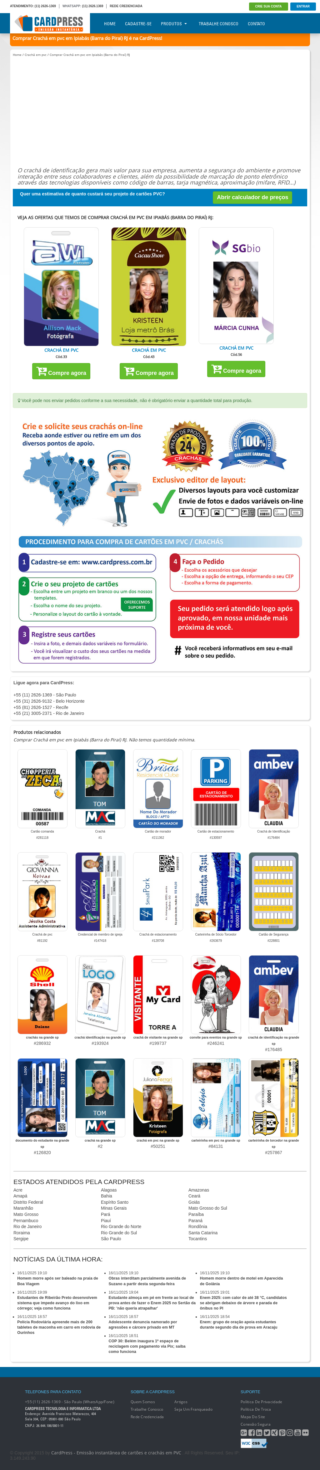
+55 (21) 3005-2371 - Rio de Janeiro (48, 713)
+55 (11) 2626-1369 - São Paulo (44, 694)
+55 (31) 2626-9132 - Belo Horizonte (49, 701)
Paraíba (196, 1214)
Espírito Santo (114, 1202)
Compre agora (61, 370)
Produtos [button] (174, 24)
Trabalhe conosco (147, 1409)
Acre (17, 1189)
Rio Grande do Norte (121, 1226)
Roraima (21, 1232)
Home (110, 24)
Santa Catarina (203, 1232)
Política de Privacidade (261, 1401)
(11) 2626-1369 (45, 6)
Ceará (194, 1195)
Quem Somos (143, 1401)
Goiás (194, 1202)
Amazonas (198, 1189)
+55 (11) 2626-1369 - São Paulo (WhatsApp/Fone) (69, 1401)
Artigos (181, 1401)
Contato (256, 24)
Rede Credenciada (147, 1416)
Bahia (106, 1195)
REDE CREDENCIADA (126, 6)
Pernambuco (25, 1220)
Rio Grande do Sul (119, 1232)
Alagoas (109, 1189)
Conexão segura (256, 1424)
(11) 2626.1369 (92, 6)
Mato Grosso (25, 1214)
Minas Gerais (114, 1208)
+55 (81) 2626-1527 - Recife (40, 707)
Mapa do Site (253, 1416)
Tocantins (197, 1238)
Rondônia (197, 1226)
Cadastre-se (138, 24)
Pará (105, 1214)
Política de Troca (256, 1409)
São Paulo (111, 1238)
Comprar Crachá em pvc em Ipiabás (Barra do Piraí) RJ (90, 54)
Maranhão (23, 1208)
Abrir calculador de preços (252, 197)
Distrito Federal (28, 1202)
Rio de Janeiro (27, 1226)
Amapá (20, 1195)
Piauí (106, 1220)
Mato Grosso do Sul (207, 1208)
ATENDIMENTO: (22, 6)
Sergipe (20, 1238)
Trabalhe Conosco (218, 24)
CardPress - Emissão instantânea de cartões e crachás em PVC (116, 1453)
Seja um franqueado (193, 1409)
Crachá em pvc (36, 54)
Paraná (195, 1220)
